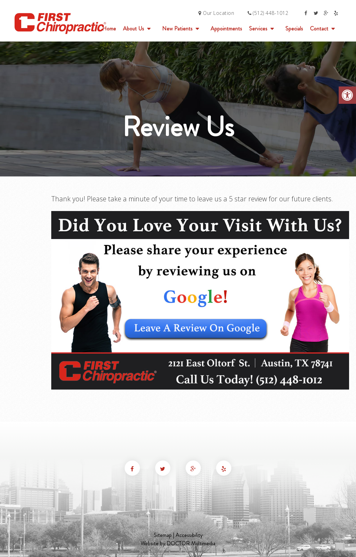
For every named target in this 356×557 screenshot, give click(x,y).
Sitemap (163, 535)
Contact (319, 29)
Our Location (216, 13)
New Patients (177, 29)
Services (258, 29)
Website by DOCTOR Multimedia (178, 543)
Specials (294, 29)
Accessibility (189, 535)
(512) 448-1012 (270, 13)
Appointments (226, 29)
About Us (133, 29)
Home (109, 29)
